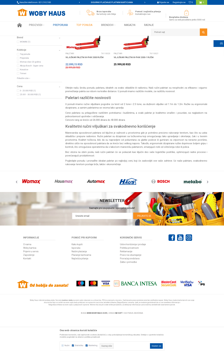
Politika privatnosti (129, 283)
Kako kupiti (77, 280)
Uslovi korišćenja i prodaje (133, 280)
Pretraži (94, 44)
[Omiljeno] (191, 2)
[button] (179, 32)
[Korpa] (201, 3)
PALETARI (22, 56)
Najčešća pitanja (80, 294)
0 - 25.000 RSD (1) (28, 126)
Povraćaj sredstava (129, 294)
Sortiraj (127, 44)
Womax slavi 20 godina (30, 98)
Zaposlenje (29, 291)
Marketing (93, 345)
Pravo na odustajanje (130, 291)
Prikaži (173, 44)
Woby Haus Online (25, 38)
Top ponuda (25, 90)
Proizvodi (40, 38)
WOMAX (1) (25, 78)
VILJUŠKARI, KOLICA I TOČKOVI (60, 38)
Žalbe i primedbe (128, 298)
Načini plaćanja (79, 287)
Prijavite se (144, 251)
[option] (112, 2)
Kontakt (27, 294)
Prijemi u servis (31, 287)
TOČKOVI (23, 60)
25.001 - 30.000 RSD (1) (30, 130)
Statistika (79, 345)
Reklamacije (126, 287)
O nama (27, 280)
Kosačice (24, 105)
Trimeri (23, 109)
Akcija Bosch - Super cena (31, 101)
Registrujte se (179, 2)
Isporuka (76, 283)
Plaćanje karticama (81, 291)
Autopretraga (113, 44)
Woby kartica (29, 283)
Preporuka (24, 94)
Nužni (67, 345)
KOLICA (22, 52)
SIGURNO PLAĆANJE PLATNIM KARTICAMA (112, 2)
